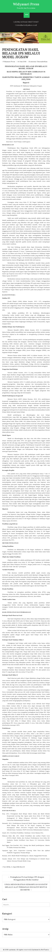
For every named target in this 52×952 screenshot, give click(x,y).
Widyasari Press (26, 4)
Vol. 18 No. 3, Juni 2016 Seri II (14, 867)
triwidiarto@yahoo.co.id (26, 25)
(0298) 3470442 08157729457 (26, 22)
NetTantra (45, 950)
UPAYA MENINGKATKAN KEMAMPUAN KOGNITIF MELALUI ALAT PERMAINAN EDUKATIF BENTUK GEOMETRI (26, 887)
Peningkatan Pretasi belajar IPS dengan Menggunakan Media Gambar (26, 878)
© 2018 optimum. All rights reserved (16, 950)
